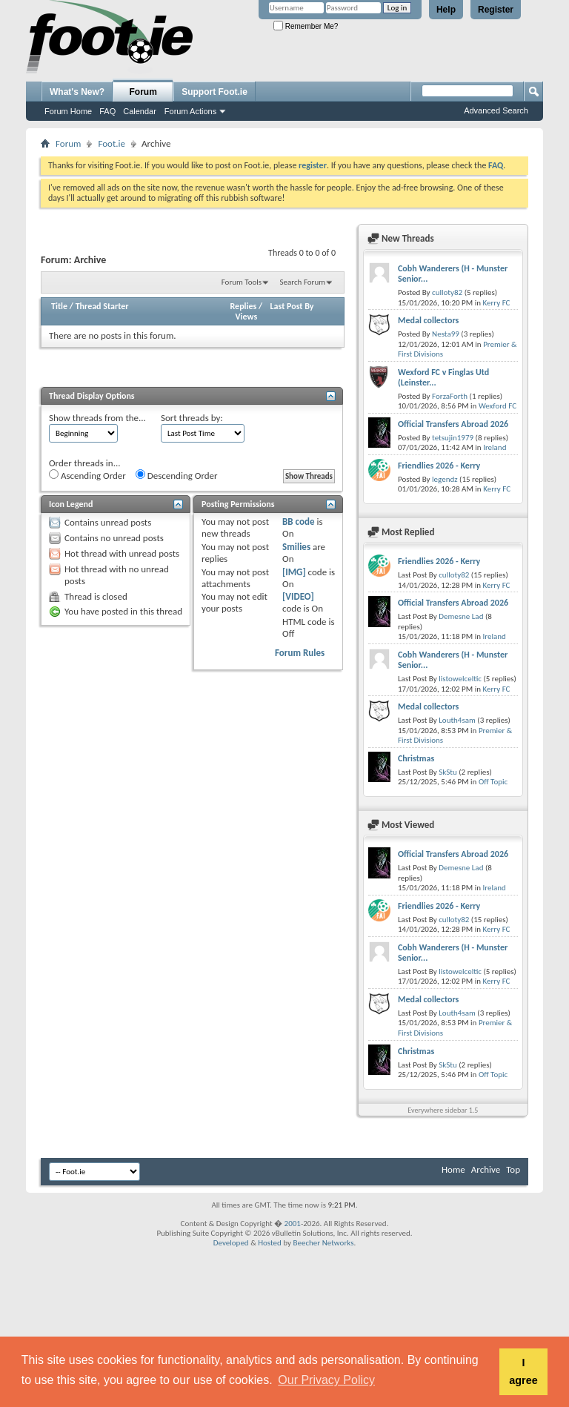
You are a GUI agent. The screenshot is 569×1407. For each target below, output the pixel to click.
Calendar (139, 111)
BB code (298, 521)
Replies (243, 306)
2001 (292, 1223)
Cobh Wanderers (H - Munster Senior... (453, 273)
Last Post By (292, 306)
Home (453, 1169)
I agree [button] (523, 1371)
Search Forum (303, 282)
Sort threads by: (192, 417)
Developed (231, 1243)
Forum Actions (190, 111)
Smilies (296, 546)
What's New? (77, 92)
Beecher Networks (323, 1243)
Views (247, 316)
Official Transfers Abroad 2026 (453, 424)
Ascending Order (87, 475)
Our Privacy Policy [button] (326, 1380)
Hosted (270, 1243)
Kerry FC (496, 303)
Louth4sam (457, 720)
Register (495, 9)
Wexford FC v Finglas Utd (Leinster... (443, 377)
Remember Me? (305, 26)
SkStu (448, 772)
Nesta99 (445, 334)
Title (59, 306)
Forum (143, 92)
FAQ (107, 111)
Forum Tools (242, 282)
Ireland (494, 447)
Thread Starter (102, 306)
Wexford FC (497, 406)
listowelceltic (460, 678)
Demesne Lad (461, 616)
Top (513, 1169)
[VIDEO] (298, 596)
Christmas (416, 758)
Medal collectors (428, 320)
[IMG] (294, 571)
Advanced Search (496, 110)
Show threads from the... (97, 417)
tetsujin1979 (452, 438)
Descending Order (177, 475)
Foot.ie (111, 143)
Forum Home (68, 111)
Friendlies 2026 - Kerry (439, 465)
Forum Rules (300, 652)
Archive (485, 1169)
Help (446, 9)
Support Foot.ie (214, 92)
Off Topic (493, 782)
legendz (444, 479)
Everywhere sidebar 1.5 (442, 1110)
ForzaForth (449, 396)
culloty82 (447, 292)
